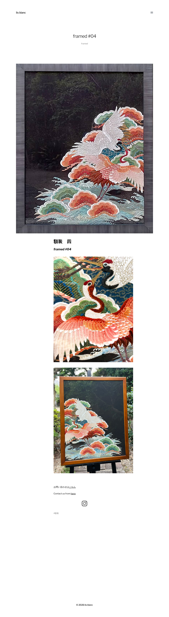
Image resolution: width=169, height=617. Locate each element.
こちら (72, 487)
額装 (57, 513)
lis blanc (21, 12)
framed (84, 43)
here (73, 493)
